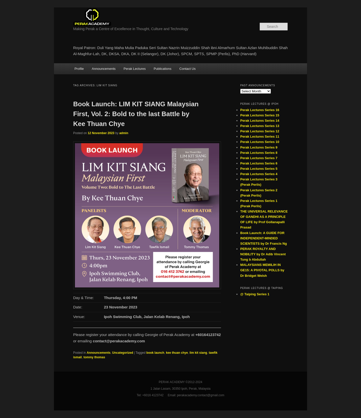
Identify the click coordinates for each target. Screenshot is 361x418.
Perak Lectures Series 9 (258, 147)
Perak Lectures (135, 69)
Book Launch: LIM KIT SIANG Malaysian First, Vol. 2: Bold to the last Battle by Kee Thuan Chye (136, 114)
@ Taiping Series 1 (254, 294)
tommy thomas (94, 357)
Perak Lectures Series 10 (259, 142)
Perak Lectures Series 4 (258, 174)
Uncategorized (122, 352)
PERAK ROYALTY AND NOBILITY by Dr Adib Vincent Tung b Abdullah (263, 254)
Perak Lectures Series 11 (259, 136)
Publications (162, 69)
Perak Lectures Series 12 (259, 131)
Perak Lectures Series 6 (258, 163)
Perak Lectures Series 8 (258, 153)
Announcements (104, 69)
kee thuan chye (177, 352)
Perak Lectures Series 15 (259, 115)
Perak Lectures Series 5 (258, 169)
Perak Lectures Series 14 (259, 120)
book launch (155, 352)
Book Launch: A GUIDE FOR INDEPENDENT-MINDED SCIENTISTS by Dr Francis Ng (263, 238)
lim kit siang (198, 352)
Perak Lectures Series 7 (258, 158)
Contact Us (187, 69)
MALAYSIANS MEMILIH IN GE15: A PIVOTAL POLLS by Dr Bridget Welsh (262, 270)
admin (123, 133)
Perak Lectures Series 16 (259, 110)
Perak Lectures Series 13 (259, 126)
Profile (79, 69)
